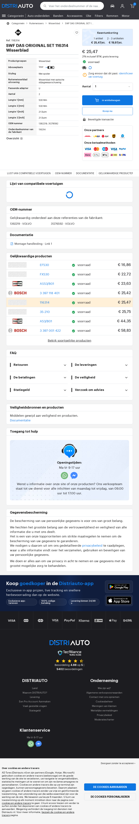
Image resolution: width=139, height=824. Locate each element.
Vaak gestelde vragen (35, 705)
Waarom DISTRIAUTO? (34, 692)
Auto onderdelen (39, 16)
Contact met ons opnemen (104, 696)
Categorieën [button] (16, 16)
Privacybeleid (104, 714)
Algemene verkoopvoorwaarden (104, 692)
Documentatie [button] (20, 420)
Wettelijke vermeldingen (104, 710)
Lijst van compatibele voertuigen (29, 173)
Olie (88, 16)
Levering (35, 696)
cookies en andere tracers (16, 803)
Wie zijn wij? (104, 688)
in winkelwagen (107, 100)
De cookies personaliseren (110, 796)
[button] (112, 6)
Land (34, 688)
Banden (58, 16)
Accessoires (74, 16)
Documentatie (85, 173)
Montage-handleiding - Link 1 (31, 243)
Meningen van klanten (104, 705)
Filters (99, 16)
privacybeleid (92, 545)
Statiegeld (35, 710)
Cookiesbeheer (104, 701)
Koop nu (107, 111)
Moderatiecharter (104, 719)
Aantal (86, 86)
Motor (126, 16)
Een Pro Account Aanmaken (34, 701)
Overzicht (14, 138)
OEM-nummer (63, 173)
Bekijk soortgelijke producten (69, 340)
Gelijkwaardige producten (116, 173)
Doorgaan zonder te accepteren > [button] (118, 763)
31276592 (62, 223)
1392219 (20, 223)
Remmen (112, 16)
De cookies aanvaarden (110, 787)
